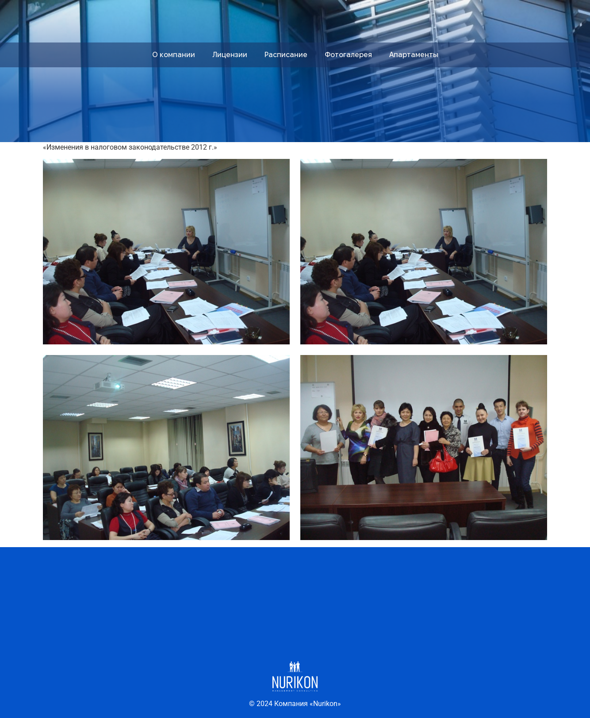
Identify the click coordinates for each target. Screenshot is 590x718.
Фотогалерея (348, 54)
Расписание (285, 54)
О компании (173, 54)
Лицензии (229, 54)
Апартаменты (413, 54)
